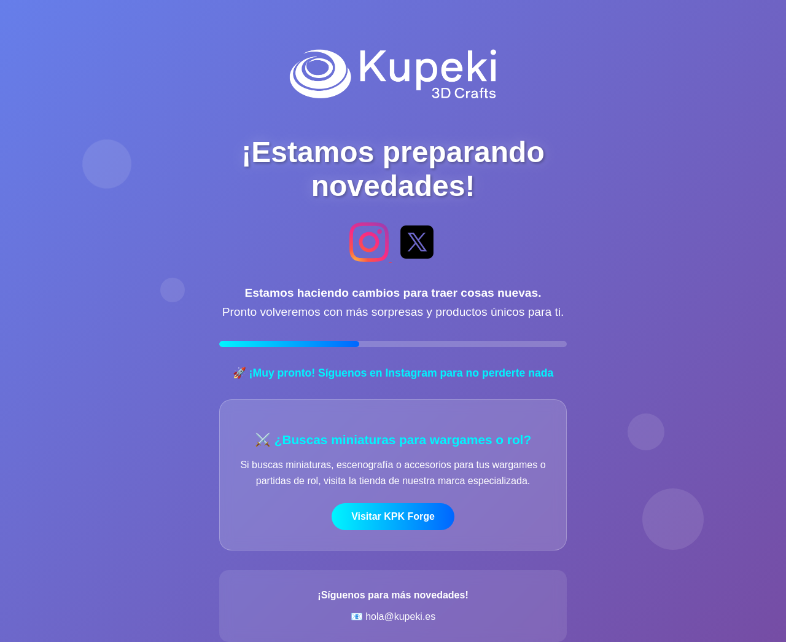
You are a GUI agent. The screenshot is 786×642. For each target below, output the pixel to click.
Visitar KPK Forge (393, 516)
